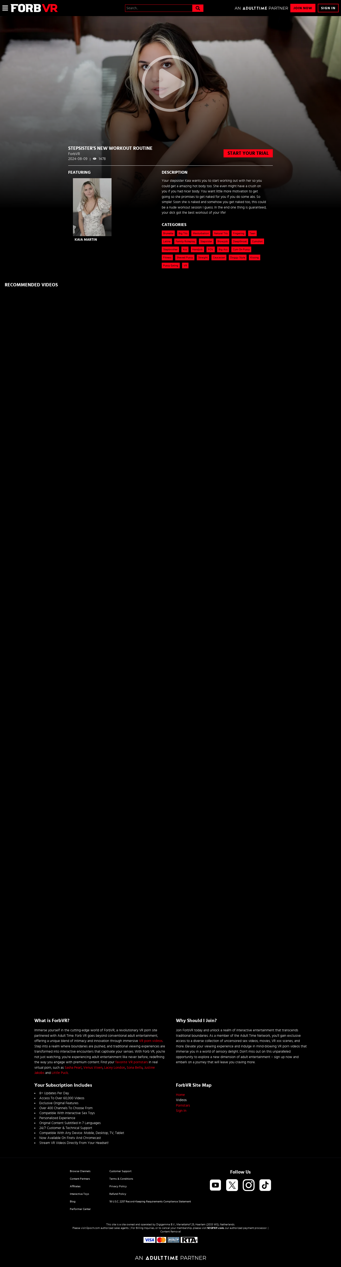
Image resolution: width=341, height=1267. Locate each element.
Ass (185, 249)
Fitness (167, 257)
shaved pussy (185, 257)
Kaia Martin (86, 239)
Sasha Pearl (73, 1067)
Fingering (238, 233)
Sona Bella (135, 1067)
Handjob (197, 249)
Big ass (223, 249)
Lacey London (114, 1067)
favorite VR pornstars (131, 1062)
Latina (166, 241)
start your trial (248, 153)
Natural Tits (221, 233)
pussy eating (170, 265)
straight (203, 257)
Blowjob (222, 241)
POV (210, 249)
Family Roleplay (185, 241)
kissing (254, 257)
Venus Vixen (93, 1067)
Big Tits (183, 233)
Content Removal (170, 1231)
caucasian (219, 257)
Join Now (302, 8)
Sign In (328, 8)
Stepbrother (170, 249)
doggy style (237, 257)
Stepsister (206, 241)
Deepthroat (240, 241)
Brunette (168, 233)
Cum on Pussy (241, 249)
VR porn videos (150, 1041)
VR (185, 265)
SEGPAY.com (215, 1228)
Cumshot (257, 241)
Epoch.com (93, 1228)
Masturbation (201, 233)
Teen (252, 233)
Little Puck (60, 1073)
